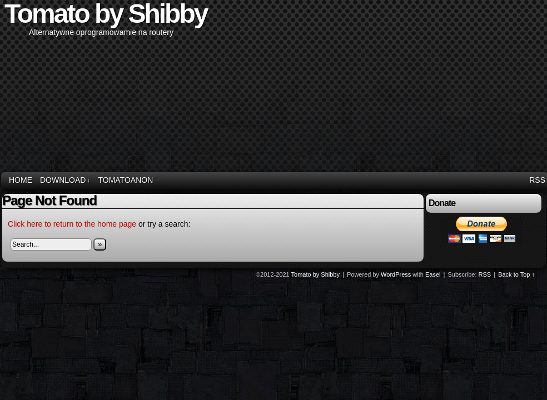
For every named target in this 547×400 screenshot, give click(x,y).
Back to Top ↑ (516, 274)
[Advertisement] (410, 86)
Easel (433, 274)
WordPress (396, 274)
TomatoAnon (125, 180)
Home (20, 180)
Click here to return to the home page (72, 223)
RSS (537, 180)
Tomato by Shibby (315, 274)
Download (65, 180)
